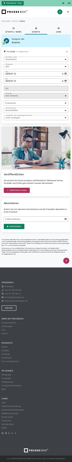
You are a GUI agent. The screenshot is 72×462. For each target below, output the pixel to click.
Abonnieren (14, 226)
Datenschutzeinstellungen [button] (13, 410)
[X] (12, 433)
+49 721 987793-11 (12, 294)
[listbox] (36, 59)
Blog (3, 389)
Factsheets (6, 378)
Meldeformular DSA (10, 413)
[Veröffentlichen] (66, 261)
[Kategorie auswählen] (4, 43)
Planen (5, 347)
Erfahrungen (7, 326)
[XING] (15, 433)
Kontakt (9, 308)
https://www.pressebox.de (15, 301)
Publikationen (7, 382)
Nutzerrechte (7, 417)
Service (5, 333)
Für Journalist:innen (10, 361)
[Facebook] (2, 433)
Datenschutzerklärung (11, 406)
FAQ (3, 330)
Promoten (6, 354)
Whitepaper (7, 375)
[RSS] (9, 433)
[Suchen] (59, 11)
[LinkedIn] (6, 433)
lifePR (4, 428)
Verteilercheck (8, 424)
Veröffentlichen (17, 190)
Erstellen (5, 350)
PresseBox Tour (13, 3)
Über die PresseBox (13, 319)
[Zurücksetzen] (63, 74)
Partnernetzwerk (9, 323)
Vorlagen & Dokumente (11, 386)
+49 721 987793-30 (12, 290)
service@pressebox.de (9, 254)
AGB (3, 403)
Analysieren (7, 358)
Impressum (6, 421)
